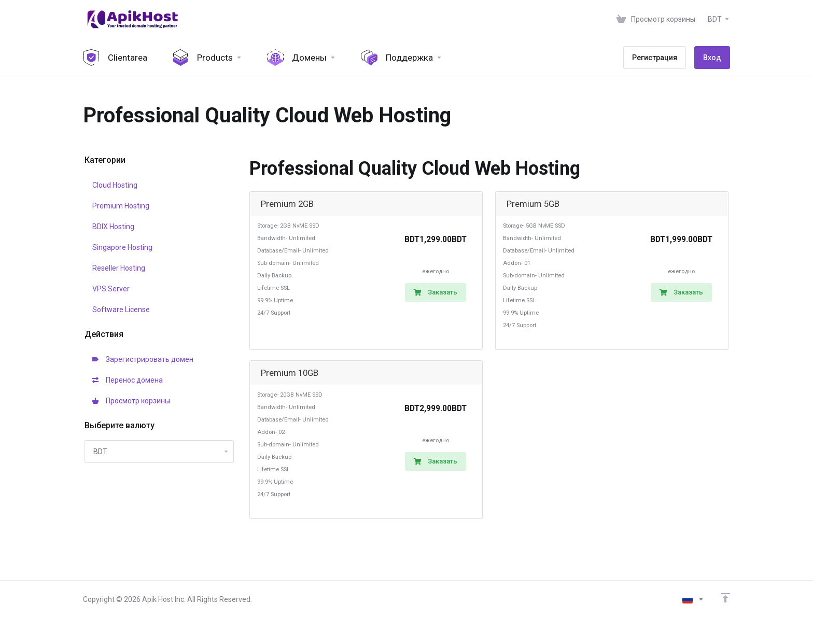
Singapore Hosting (122, 247)
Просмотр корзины (131, 401)
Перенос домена (127, 380)
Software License (121, 309)
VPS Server (111, 289)
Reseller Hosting (118, 268)
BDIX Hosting (113, 226)
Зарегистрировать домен (142, 359)
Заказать (435, 292)
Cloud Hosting (114, 185)
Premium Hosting (120, 206)
